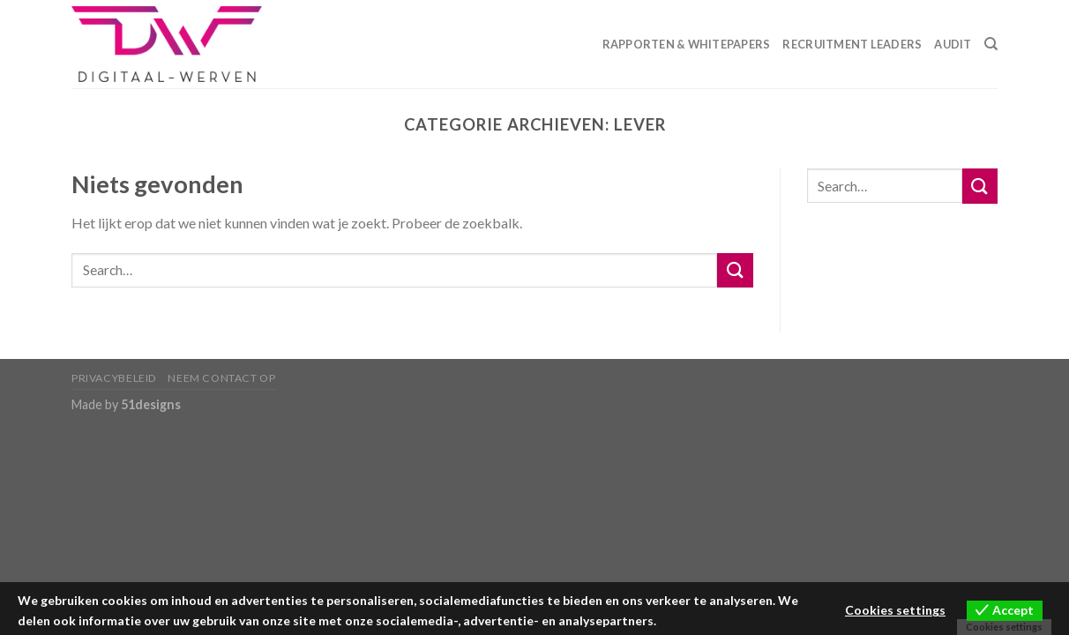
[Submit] (734, 270)
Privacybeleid (114, 378)
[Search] (991, 44)
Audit (952, 44)
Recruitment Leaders (852, 44)
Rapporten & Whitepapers (686, 44)
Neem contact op (221, 378)
